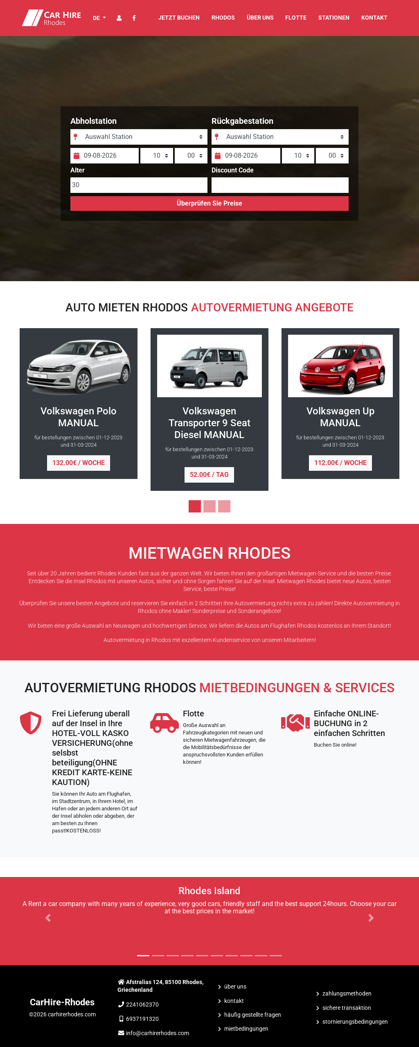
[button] (48, 918)
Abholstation (96, 124)
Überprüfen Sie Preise (209, 206)
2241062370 (142, 1004)
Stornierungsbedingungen (355, 1021)
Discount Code (233, 173)
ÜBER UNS (260, 17)
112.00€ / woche (340, 463)
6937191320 (142, 1019)
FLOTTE (295, 17)
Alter (80, 173)
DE (97, 18)
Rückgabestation (242, 124)
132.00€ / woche (78, 463)
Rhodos (223, 17)
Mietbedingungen (246, 1028)
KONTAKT (374, 17)
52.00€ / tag (209, 475)
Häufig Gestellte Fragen (252, 1014)
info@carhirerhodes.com (157, 1033)
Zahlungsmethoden (347, 993)
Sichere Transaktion (346, 1007)
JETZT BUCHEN (179, 17)
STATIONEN (333, 17)
